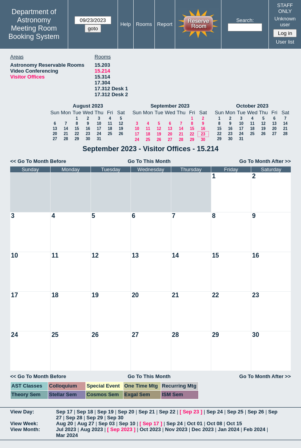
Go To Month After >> (265, 161)
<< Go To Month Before (38, 161)
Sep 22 (167, 412)
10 (99, 123)
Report (164, 24)
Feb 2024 (254, 429)
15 (76, 128)
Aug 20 (64, 423)
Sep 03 (106, 423)
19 (121, 128)
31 (99, 139)
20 (55, 134)
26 (121, 134)
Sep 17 (64, 412)
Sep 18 (85, 412)
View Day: (22, 412)
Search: (245, 20)
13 (55, 128)
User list (285, 42)
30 (88, 139)
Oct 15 (234, 423)
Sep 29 (95, 418)
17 (99, 128)
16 (88, 128)
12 (121, 123)
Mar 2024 (67, 435)
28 (65, 139)
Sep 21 (146, 412)
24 (99, 134)
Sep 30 (115, 418)
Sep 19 (105, 412)
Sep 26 (256, 412)
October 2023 (252, 106)
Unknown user (285, 21)
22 (76, 134)
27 (55, 139)
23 (88, 134)
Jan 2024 (228, 429)
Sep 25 (235, 412)
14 (65, 128)
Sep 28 (74, 418)
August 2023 (88, 106)
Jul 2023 (66, 429)
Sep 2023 (121, 429)
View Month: (25, 429)
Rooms (144, 24)
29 (76, 139)
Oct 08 (214, 423)
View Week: (24, 423)
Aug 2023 (91, 429)
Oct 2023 (150, 429)
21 (65, 134)
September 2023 (170, 106)
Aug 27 (85, 423)
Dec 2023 (203, 429)
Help (125, 24)
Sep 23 (191, 412)
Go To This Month (149, 161)
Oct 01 (195, 423)
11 (110, 123)
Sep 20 (126, 412)
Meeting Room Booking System (33, 32)
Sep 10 (127, 423)
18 (110, 128)
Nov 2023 (176, 429)
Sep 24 (215, 412)
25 (110, 134)
